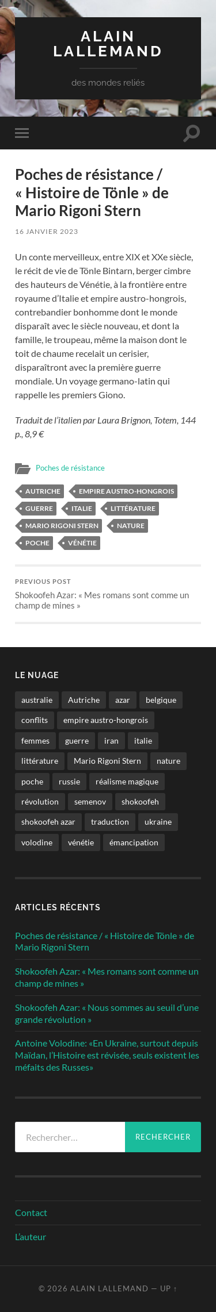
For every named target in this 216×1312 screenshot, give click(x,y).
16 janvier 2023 (46, 231)
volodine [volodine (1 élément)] (36, 842)
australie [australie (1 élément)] (36, 700)
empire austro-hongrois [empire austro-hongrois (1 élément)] (105, 720)
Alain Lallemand (108, 43)
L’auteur (30, 1236)
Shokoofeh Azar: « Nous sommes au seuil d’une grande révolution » (107, 1013)
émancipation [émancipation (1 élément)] (133, 842)
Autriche (42, 491)
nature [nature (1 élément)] (168, 760)
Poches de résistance (70, 467)
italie (81, 508)
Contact (31, 1212)
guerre (39, 508)
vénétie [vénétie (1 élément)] (81, 842)
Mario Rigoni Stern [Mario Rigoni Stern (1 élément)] (107, 760)
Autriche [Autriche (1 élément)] (84, 700)
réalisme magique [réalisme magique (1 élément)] (127, 781)
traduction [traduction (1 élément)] (110, 821)
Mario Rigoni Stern (61, 525)
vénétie (82, 542)
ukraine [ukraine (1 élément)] (158, 821)
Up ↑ (168, 1288)
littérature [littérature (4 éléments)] (39, 760)
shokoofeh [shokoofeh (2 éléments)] (140, 801)
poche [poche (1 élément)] (32, 781)
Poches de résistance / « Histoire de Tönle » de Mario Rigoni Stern (104, 941)
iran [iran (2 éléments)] (111, 740)
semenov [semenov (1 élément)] (90, 801)
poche (37, 542)
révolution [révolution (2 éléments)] (40, 801)
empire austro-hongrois (126, 491)
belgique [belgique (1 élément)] (161, 700)
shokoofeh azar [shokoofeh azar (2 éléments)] (48, 821)
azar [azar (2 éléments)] (122, 700)
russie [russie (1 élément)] (69, 781)
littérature (133, 508)
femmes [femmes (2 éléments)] (35, 740)
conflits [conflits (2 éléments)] (34, 720)
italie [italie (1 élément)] (143, 740)
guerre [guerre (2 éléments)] (77, 740)
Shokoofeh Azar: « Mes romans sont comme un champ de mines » (108, 594)
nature (131, 525)
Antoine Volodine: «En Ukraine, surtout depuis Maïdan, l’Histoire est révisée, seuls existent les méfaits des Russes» (107, 1054)
